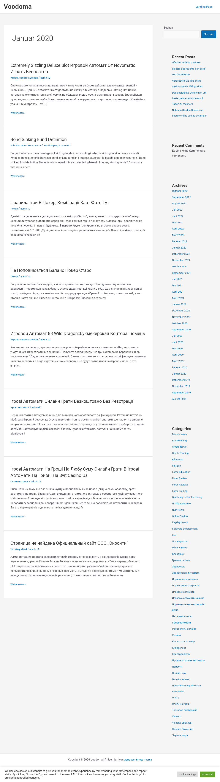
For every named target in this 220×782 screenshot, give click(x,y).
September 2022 (182, 203)
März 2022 (178, 241)
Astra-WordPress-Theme (138, 765)
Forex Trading (180, 497)
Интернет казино (183, 622)
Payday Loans (180, 528)
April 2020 (178, 360)
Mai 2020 (178, 354)
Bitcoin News (180, 440)
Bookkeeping (55, 145)
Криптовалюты (182, 660)
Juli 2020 (177, 341)
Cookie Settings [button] (187, 774)
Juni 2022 (178, 222)
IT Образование (182, 509)
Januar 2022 (180, 253)
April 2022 (178, 234)
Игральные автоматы (186, 585)
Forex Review (180, 484)
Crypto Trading (181, 459)
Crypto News (180, 452)
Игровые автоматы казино (189, 604)
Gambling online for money (188, 503)
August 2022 (180, 209)
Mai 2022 (178, 228)
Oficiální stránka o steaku (187, 62)
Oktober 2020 (180, 329)
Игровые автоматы (184, 597)
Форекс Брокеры (183, 728)
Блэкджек (178, 559)
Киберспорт (180, 653)
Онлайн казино (182, 685)
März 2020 (178, 367)
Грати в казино (182, 566)
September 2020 (182, 335)
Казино (177, 641)
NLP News (178, 515)
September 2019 (182, 398)
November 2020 (182, 323)
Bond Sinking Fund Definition (41, 139)
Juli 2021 (177, 285)
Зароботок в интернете (187, 578)
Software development (186, 534)
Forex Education (182, 478)
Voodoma (18, 6)
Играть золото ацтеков (25, 77)
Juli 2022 (177, 215)
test (174, 541)
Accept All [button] (207, 774)
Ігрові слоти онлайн (185, 634)
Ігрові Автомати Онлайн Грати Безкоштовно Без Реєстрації (77, 407)
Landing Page (205, 6)
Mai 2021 (178, 291)
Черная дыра (180, 741)
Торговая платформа (186, 716)
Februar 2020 (180, 373)
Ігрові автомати (20, 413)
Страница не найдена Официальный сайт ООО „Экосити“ (75, 549)
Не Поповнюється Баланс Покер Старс (54, 270)
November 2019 (182, 392)
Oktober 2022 (180, 196)
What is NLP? (180, 553)
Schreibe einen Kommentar (27, 145)
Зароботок (179, 572)
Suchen (168, 27)
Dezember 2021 (182, 259)
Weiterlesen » (18, 112)
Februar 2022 (180, 247)
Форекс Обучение (183, 735)
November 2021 (182, 266)
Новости (177, 672)
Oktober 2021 (180, 272)
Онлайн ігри (180, 679)
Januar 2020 (180, 379)
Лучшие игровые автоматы (190, 666)
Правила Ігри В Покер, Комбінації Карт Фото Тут (64, 202)
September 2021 (182, 278)
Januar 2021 (180, 310)
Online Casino (180, 522)
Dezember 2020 (182, 316)
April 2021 (178, 297)
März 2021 (178, 304)
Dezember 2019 (182, 385)
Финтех (177, 722)
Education (178, 465)
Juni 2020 (178, 348)
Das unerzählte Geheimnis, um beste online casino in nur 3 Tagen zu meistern (188, 98)
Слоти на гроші (20, 487)
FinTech (177, 471)
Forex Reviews (181, 490)
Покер (14, 208)
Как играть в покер (184, 647)
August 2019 (180, 404)
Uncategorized (19, 555)
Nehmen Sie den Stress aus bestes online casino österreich (189, 116)
